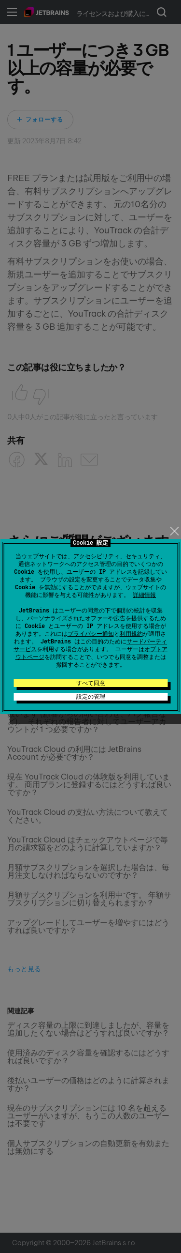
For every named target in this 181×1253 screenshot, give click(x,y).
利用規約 (131, 634)
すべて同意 (90, 683)
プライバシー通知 (91, 634)
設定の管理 (90, 697)
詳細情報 (144, 595)
